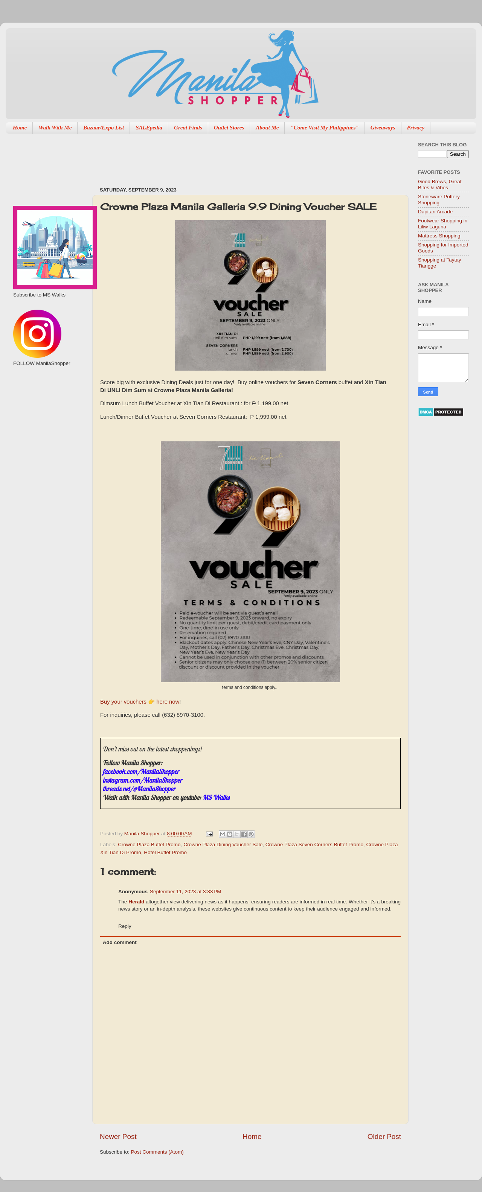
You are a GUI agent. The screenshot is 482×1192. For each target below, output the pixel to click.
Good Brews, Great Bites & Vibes (440, 184)
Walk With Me (55, 128)
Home (20, 128)
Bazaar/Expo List (103, 128)
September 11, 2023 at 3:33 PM (185, 891)
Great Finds (188, 128)
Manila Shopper (142, 833)
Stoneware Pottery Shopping (439, 199)
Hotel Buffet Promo (165, 852)
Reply (124, 926)
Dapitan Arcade (435, 211)
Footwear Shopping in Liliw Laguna (442, 224)
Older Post (384, 1136)
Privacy (416, 128)
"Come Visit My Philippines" (324, 128)
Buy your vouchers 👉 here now (139, 702)
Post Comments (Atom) (157, 1152)
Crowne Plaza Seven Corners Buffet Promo (314, 844)
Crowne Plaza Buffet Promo (149, 844)
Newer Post (118, 1136)
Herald (136, 902)
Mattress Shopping (439, 236)
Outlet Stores (229, 128)
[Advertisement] (237, 156)
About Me (267, 128)
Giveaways (383, 128)
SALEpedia (149, 128)
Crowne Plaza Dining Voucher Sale (222, 844)
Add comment (120, 942)
